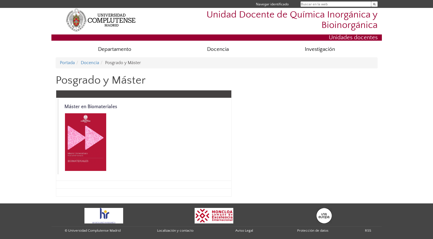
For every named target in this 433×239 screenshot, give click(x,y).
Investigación (320, 49)
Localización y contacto (175, 231)
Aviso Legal (244, 231)
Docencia (218, 49)
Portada (67, 62)
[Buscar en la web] (374, 4)
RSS (368, 231)
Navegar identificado (272, 4)
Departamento (114, 49)
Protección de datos (312, 231)
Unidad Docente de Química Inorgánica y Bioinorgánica (292, 20)
